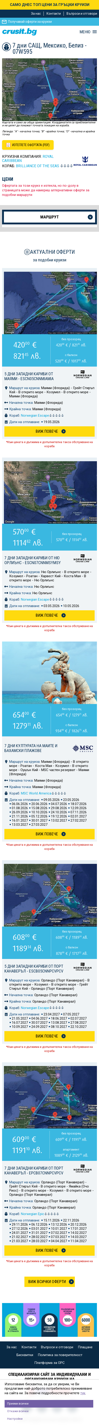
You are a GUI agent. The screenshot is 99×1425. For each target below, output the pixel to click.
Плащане (85, 1347)
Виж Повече (47, 431)
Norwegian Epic (40, 1214)
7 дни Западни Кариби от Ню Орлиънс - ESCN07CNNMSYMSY (32, 560)
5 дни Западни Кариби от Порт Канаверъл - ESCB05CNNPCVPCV (33, 968)
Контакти (54, 13)
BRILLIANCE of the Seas (37, 166)
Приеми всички (18, 1403)
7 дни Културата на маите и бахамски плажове (30, 748)
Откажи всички (18, 1411)
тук (82, 1393)
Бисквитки (25, 1355)
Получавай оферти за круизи (30, 21)
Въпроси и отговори (82, 13)
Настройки (15, 1418)
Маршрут (49, 217)
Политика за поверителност (60, 1355)
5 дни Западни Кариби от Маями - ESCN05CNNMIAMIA (29, 376)
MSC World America (43, 793)
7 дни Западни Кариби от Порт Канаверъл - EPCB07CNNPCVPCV (33, 1170)
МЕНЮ (85, 32)
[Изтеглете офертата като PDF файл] (28, 145)
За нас (36, 13)
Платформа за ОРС (49, 1363)
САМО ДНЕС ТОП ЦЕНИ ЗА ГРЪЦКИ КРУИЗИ (49, 5)
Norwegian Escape (42, 415)
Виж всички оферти (47, 1281)
